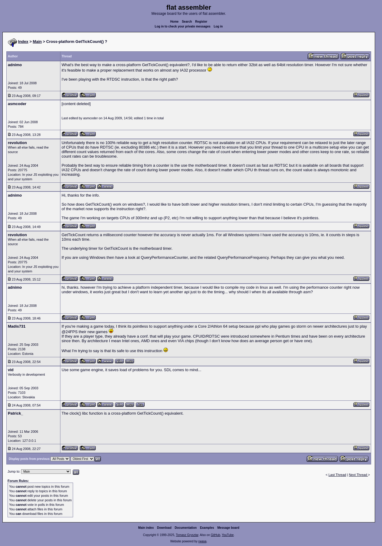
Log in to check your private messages (182, 26)
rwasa (202, 541)
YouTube (227, 535)
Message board (228, 527)
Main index (146, 527)
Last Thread (337, 475)
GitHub (215, 535)
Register (201, 21)
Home (174, 21)
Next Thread (358, 475)
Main (37, 41)
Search (187, 21)
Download (164, 527)
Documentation (186, 527)
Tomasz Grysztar (187, 535)
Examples (207, 527)
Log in (218, 26)
